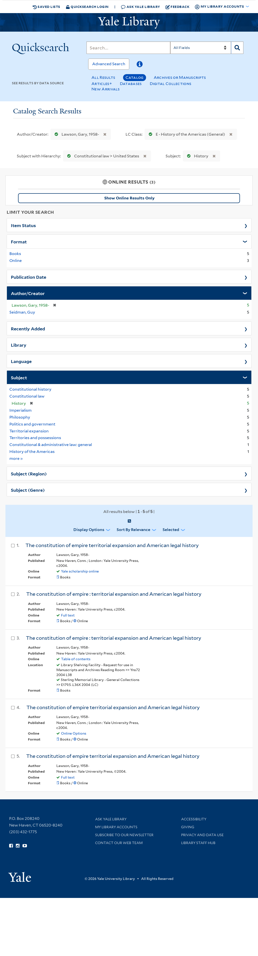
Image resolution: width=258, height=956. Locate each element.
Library (18, 345)
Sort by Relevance (133, 529)
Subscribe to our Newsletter (124, 835)
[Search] (128, 48)
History (196, 156)
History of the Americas (32, 451)
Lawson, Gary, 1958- (76, 134)
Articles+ (101, 83)
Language (21, 361)
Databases (131, 83)
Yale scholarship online (80, 571)
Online (15, 260)
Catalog (135, 77)
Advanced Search (108, 64)
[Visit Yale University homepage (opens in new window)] (20, 875)
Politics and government (32, 424)
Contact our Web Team (119, 843)
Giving (187, 827)
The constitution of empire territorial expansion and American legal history (112, 545)
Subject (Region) (29, 473)
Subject (19, 377)
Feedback (178, 6)
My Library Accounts (116, 827)
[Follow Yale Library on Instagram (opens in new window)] (18, 846)
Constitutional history (30, 389)
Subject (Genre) (28, 490)
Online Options (73, 733)
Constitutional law (26, 396)
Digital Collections (171, 83)
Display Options (88, 529)
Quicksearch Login (87, 6)
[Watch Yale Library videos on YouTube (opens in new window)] (24, 846)
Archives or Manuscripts (180, 77)
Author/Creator (28, 293)
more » (16, 458)
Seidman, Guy (22, 312)
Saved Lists (46, 6)
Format (19, 241)
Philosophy (19, 417)
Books (15, 253)
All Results (103, 77)
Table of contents (75, 659)
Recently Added (28, 328)
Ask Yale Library (140, 6)
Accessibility (193, 819)
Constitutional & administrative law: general (50, 444)
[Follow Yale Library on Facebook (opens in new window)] (11, 846)
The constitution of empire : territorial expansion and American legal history (113, 594)
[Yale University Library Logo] (129, 22)
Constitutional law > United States (102, 156)
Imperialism (20, 410)
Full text (68, 615)
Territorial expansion (29, 431)
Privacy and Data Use (202, 835)
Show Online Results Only (129, 198)
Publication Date (28, 277)
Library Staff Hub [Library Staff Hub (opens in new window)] (198, 843)
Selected (171, 529)
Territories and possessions (35, 437)
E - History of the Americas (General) (186, 134)
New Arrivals (105, 89)
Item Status (23, 225)
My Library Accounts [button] (220, 6)
